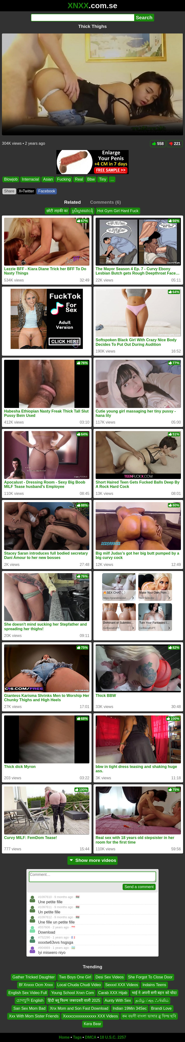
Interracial (30, 179)
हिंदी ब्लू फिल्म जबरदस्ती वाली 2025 (74, 1000)
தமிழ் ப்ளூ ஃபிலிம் (152, 1000)
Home (64, 1037)
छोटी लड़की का (57, 211)
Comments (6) (105, 202)
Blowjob (11, 179)
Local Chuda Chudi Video (79, 985)
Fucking (64, 179)
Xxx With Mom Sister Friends (34, 1016)
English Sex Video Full (27, 992)
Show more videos (92, 860)
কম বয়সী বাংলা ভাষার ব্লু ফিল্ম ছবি (149, 1016)
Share (9, 191)
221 (174, 144)
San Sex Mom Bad (29, 1008)
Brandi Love (161, 1008)
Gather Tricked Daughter (34, 977)
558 (158, 144)
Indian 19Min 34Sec (130, 1008)
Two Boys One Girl (75, 977)
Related (72, 202)
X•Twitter (26, 191)
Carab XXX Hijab (112, 992)
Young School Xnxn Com (72, 992)
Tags (77, 1037)
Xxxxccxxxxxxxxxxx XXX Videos (90, 1016)
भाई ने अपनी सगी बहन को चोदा (154, 992)
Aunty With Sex (118, 1000)
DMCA (90, 1037)
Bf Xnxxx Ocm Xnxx (36, 985)
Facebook (46, 191)
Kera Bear (92, 1024)
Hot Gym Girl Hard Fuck (118, 211)
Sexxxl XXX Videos (121, 985)
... (112, 179)
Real (79, 179)
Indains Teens (154, 985)
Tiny (102, 179)
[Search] (82, 17)
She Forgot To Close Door (150, 977)
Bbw (91, 179)
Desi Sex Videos (109, 977)
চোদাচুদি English (29, 1000)
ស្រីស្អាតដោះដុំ (82, 211)
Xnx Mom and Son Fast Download (79, 1008)
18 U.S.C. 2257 (113, 1037)
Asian (48, 179)
